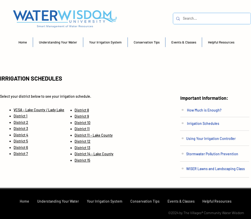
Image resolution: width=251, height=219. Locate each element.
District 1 (20, 116)
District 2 (21, 122)
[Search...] (211, 18)
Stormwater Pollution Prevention (212, 154)
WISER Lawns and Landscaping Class (215, 169)
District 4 (21, 135)
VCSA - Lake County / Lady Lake (39, 110)
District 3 (21, 128)
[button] (58, 42)
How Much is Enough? (204, 110)
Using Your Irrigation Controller (211, 138)
